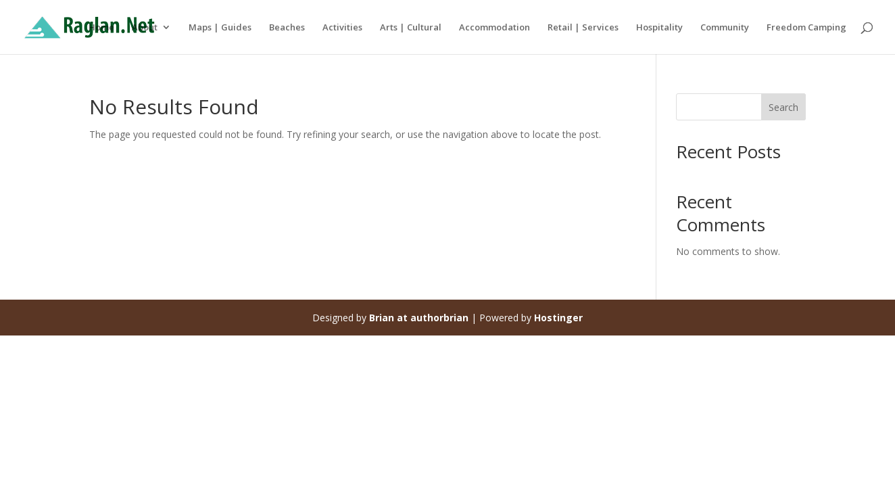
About (145, 27)
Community (724, 27)
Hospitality (659, 27)
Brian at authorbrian (418, 317)
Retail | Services (583, 27)
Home (101, 27)
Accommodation (494, 27)
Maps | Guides (220, 27)
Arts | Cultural (410, 27)
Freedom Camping (806, 27)
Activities (342, 27)
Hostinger (558, 317)
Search (783, 107)
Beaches (287, 27)
